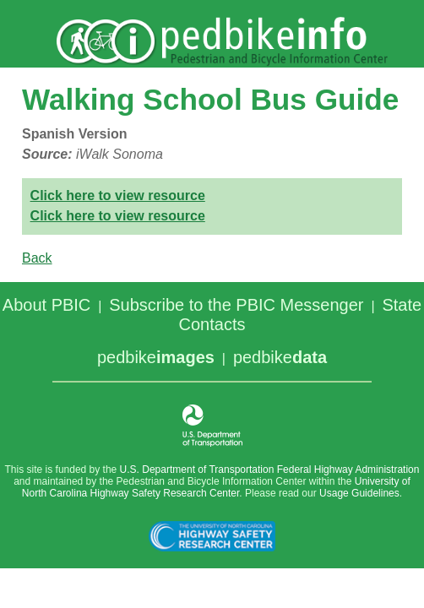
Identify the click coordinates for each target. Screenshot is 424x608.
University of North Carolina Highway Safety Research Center (216, 487)
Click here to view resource (117, 195)
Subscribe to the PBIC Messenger (236, 305)
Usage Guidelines (359, 493)
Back (37, 258)
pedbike (156, 357)
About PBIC (47, 305)
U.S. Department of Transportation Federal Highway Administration (270, 469)
